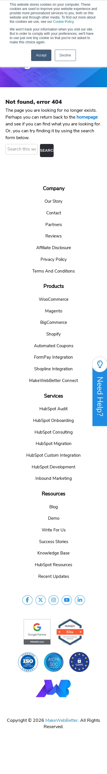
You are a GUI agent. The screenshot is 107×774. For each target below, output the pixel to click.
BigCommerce (53, 321)
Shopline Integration (53, 368)
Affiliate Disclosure (53, 247)
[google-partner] (37, 630)
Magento (53, 310)
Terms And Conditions (53, 270)
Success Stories (53, 540)
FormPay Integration (53, 356)
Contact (53, 212)
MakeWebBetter (61, 719)
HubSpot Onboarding (53, 419)
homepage (87, 116)
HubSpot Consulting (54, 431)
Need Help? (99, 391)
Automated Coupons (53, 345)
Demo (53, 517)
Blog (53, 506)
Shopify (53, 333)
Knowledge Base (53, 552)
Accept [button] (41, 55)
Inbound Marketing (53, 477)
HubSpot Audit (53, 408)
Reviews (53, 235)
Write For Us (54, 529)
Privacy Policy (54, 258)
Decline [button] (65, 55)
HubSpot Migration (54, 443)
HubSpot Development (53, 466)
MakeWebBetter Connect (53, 379)
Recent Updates (53, 575)
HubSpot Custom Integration (53, 454)
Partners (53, 223)
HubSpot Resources (53, 564)
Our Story (53, 200)
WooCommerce (53, 298)
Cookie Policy (63, 22)
